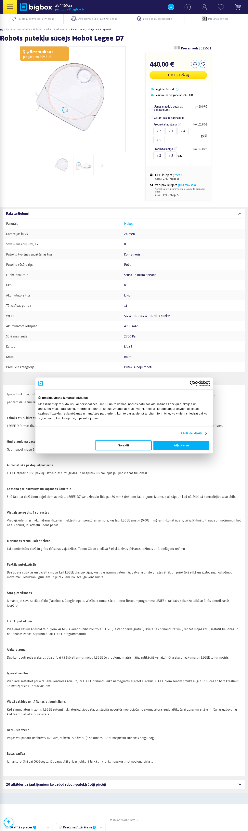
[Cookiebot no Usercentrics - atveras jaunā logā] (192, 383)
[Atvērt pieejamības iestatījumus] (8, 822)
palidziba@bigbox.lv (70, 9)
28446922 (63, 5)
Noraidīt (123, 445)
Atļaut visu (181, 445)
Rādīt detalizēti (191, 433)
